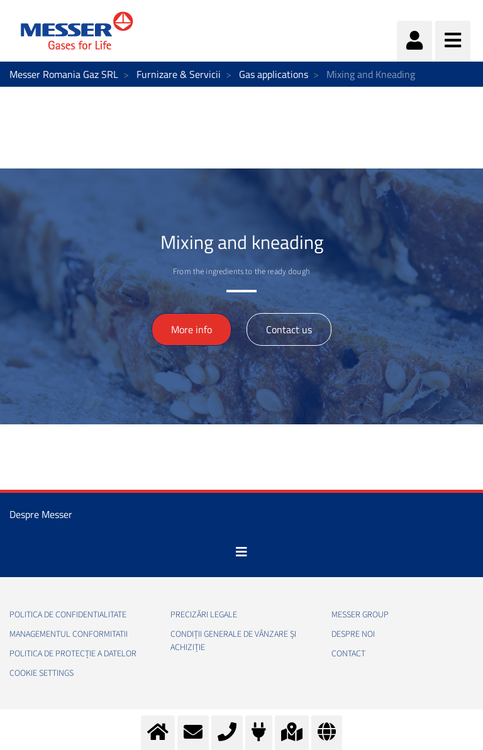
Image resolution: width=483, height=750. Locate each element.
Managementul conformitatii (68, 634)
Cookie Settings (41, 673)
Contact (348, 654)
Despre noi (353, 634)
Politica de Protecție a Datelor (72, 654)
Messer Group (360, 615)
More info (191, 329)
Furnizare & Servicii (178, 74)
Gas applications (273, 74)
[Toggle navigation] (241, 552)
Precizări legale (203, 615)
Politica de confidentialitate (67, 615)
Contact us (289, 329)
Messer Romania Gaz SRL (63, 74)
